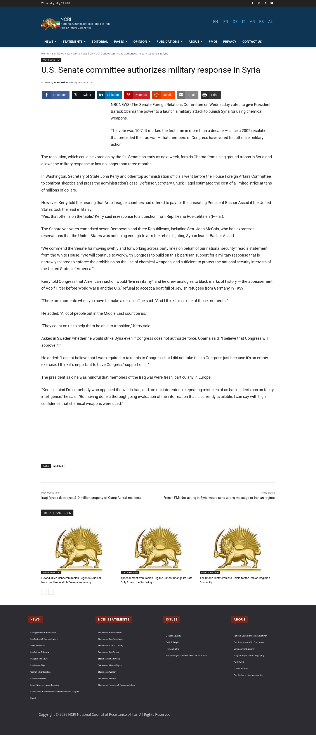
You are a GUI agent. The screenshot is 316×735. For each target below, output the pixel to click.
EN (215, 21)
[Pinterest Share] (137, 95)
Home (45, 53)
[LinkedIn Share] (109, 95)
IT (243, 21)
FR (225, 21)
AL (270, 21)
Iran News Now (61, 53)
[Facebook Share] (55, 95)
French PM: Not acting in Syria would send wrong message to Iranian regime (219, 498)
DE (235, 21)
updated (58, 466)
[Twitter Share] (83, 95)
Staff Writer (61, 82)
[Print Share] (211, 95)
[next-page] (51, 592)
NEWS (35, 619)
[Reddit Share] (163, 95)
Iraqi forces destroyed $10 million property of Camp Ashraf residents (91, 498)
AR (252, 21)
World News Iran (83, 53)
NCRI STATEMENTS (114, 619)
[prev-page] (44, 592)
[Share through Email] (187, 95)
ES (261, 21)
